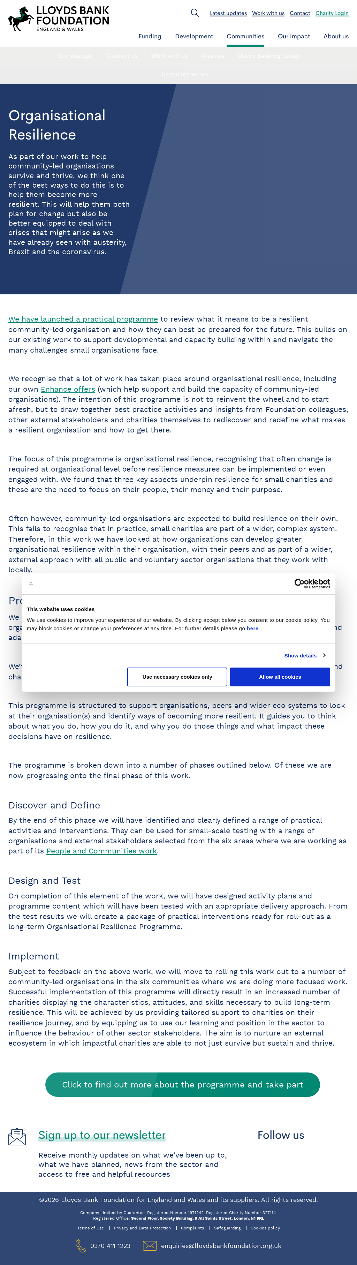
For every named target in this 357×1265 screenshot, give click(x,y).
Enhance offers (68, 389)
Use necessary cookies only (177, 677)
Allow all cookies (280, 677)
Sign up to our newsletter (102, 1135)
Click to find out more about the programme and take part (182, 1084)
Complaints (192, 1228)
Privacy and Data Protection (142, 1228)
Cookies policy (265, 1228)
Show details (300, 655)
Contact (300, 13)
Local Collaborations (264, 56)
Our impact (294, 36)
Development (194, 36)
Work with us (268, 13)
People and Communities (99, 56)
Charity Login (332, 13)
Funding (149, 36)
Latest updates (228, 13)
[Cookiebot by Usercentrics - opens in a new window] (299, 584)
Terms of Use (90, 1228)
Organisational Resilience (185, 56)
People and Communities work (101, 851)
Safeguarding (227, 1228)
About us (336, 36)
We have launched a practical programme (83, 319)
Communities (245, 36)
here (253, 628)
